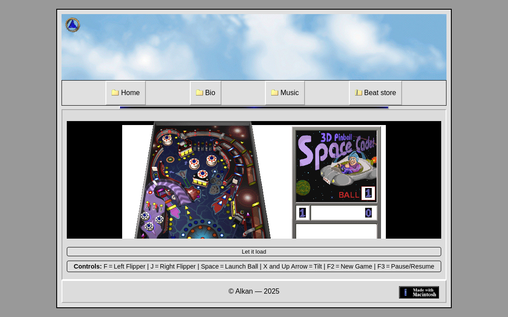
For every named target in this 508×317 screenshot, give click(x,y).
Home (126, 92)
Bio (205, 92)
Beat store (375, 92)
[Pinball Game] (254, 180)
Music (285, 92)
